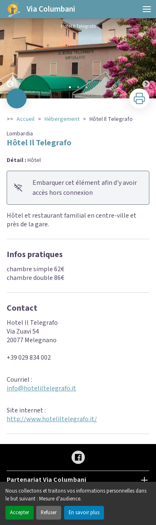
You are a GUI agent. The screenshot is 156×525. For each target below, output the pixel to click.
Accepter (19, 512)
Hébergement (62, 119)
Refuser (49, 512)
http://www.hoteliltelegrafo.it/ (52, 419)
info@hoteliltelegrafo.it (41, 388)
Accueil (26, 119)
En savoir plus (84, 512)
